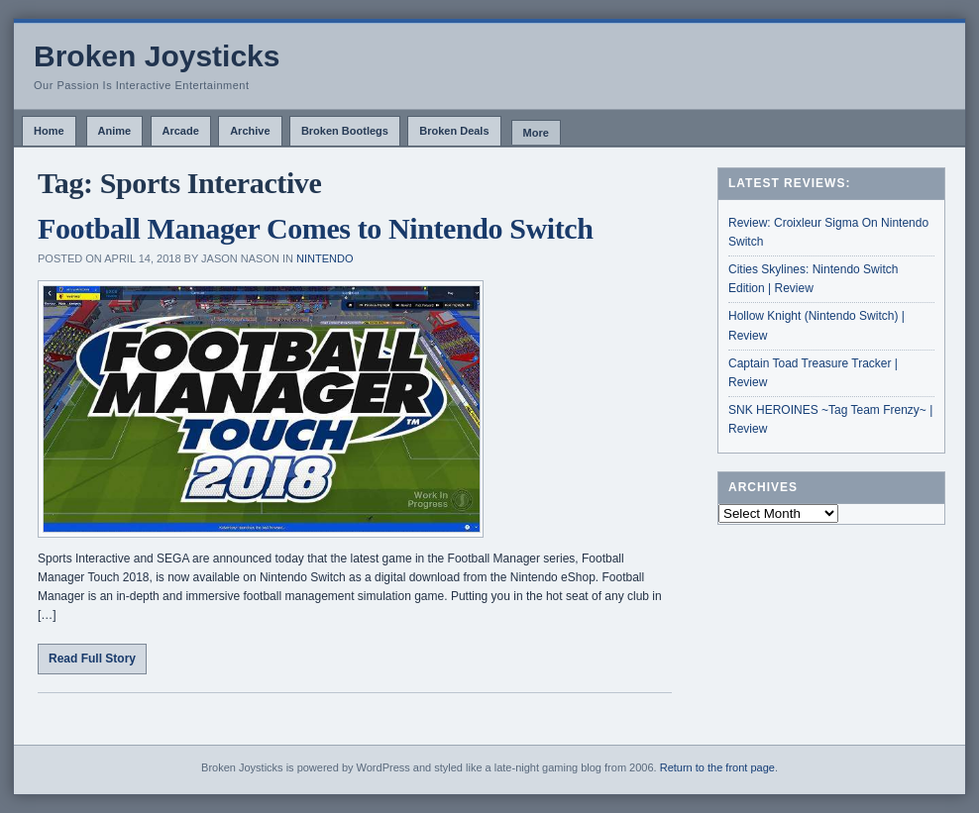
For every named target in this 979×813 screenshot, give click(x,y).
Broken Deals (454, 131)
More (536, 133)
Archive (250, 131)
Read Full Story (92, 658)
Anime (115, 131)
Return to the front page (717, 767)
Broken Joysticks (156, 56)
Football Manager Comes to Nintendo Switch (316, 228)
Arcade (181, 131)
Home (49, 131)
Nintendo (324, 258)
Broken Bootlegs (344, 131)
